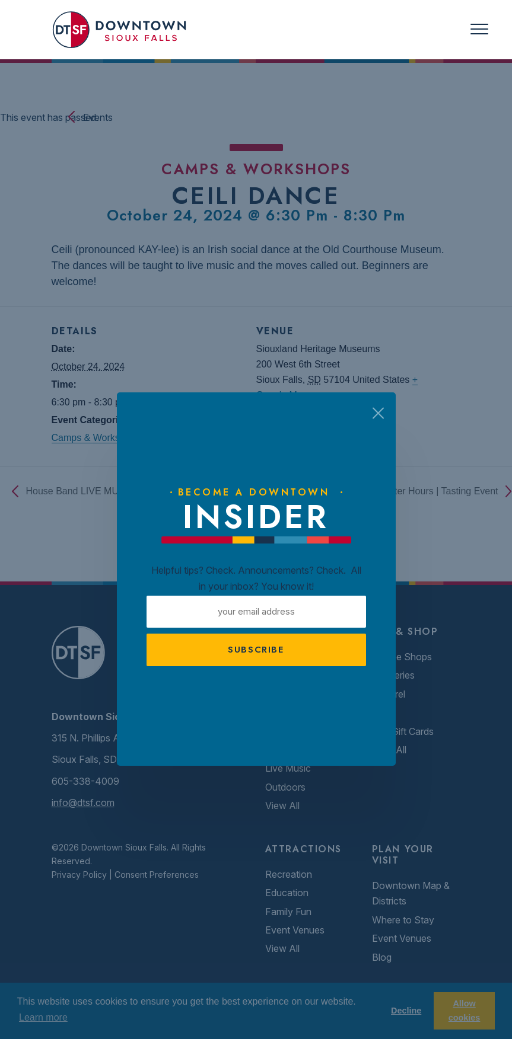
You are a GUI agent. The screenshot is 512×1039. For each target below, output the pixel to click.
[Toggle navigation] (479, 29)
